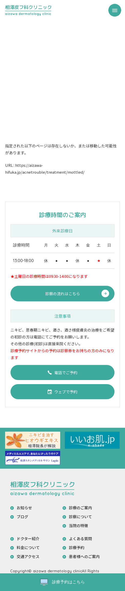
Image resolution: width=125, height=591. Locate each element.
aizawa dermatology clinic (57, 571)
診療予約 (76, 547)
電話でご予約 (62, 372)
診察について (80, 516)
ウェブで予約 (62, 391)
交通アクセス (28, 556)
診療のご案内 (80, 507)
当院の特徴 (78, 525)
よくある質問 (80, 538)
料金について (28, 547)
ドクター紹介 (28, 538)
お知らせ (24, 507)
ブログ (22, 516)
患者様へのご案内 (84, 556)
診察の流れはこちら (62, 293)
